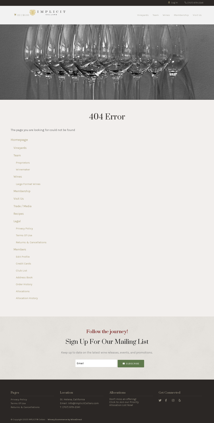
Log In (173, 2)
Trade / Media (23, 206)
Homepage (19, 140)
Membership (181, 15)
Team (156, 15)
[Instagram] (173, 400)
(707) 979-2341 (193, 2)
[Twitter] (160, 400)
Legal (17, 221)
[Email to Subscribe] (96, 363)
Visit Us (197, 15)
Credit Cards (23, 263)
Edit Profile (23, 256)
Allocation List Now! (121, 405)
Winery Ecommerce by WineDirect (65, 419)
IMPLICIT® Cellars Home (47, 12)
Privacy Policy (24, 228)
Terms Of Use (24, 235)
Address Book (24, 277)
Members (20, 249)
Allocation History (27, 298)
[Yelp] (180, 400)
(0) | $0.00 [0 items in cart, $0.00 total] (21, 15)
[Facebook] (166, 400)
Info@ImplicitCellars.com (83, 403)
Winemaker (23, 169)
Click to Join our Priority (124, 402)
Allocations (23, 291)
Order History (24, 284)
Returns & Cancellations (31, 242)
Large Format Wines (28, 184)
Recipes (19, 214)
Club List (21, 270)
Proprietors (23, 162)
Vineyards (143, 15)
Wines (166, 15)
